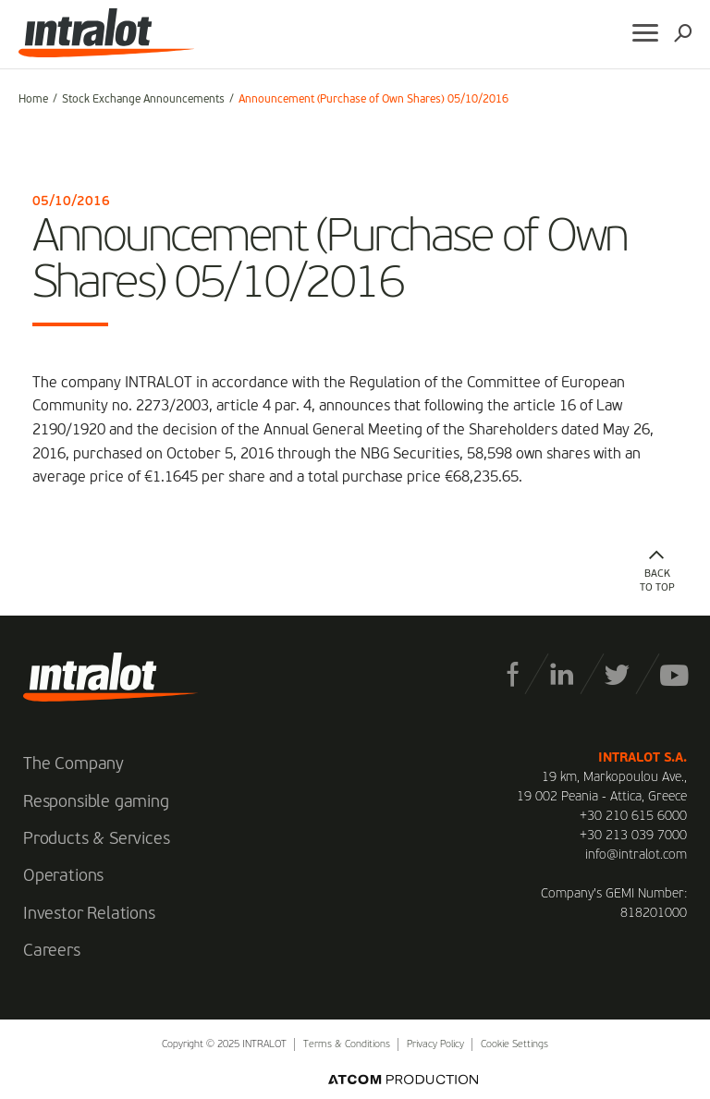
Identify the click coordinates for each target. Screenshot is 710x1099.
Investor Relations (89, 914)
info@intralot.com (636, 855)
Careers (51, 951)
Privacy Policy (435, 1045)
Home (33, 99)
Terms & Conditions (346, 1045)
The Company (73, 764)
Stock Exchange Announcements (143, 99)
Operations (63, 876)
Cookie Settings (514, 1045)
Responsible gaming (96, 802)
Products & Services (96, 839)
